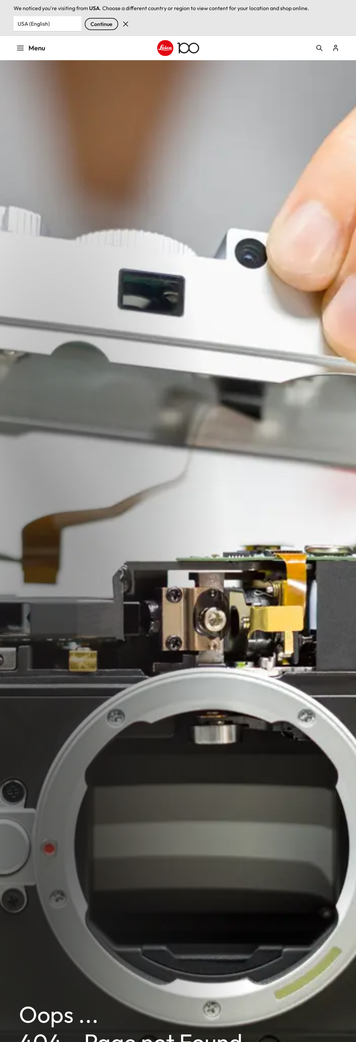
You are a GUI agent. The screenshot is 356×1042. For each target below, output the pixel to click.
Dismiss (126, 24)
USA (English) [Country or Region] (34, 23)
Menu (30, 48)
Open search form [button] (319, 48)
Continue (101, 24)
